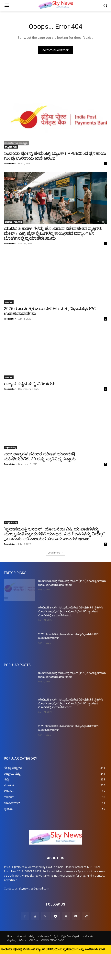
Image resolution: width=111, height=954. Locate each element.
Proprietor (10, 163)
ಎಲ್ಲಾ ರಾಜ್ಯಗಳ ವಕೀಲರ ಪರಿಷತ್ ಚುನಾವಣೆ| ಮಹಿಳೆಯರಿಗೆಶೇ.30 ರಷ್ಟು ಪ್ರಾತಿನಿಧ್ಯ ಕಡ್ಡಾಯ (40, 456)
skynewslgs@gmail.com (34, 888)
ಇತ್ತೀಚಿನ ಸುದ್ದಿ (10, 447)
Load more (55, 552)
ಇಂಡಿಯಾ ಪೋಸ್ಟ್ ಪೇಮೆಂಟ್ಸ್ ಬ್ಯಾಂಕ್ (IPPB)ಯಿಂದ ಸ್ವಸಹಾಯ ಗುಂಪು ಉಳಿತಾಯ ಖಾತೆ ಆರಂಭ (55, 156)
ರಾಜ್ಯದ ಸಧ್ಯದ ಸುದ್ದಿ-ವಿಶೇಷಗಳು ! (30, 383)
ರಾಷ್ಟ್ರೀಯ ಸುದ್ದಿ (11, 146)
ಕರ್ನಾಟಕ (8, 302)
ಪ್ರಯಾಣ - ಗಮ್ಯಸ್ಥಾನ (13, 221)
